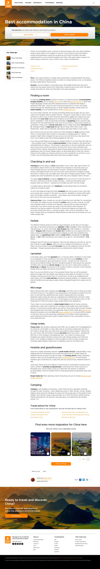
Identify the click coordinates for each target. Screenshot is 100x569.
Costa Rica (56, 547)
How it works (19, 2)
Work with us (36, 547)
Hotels (32, 71)
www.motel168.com (65, 312)
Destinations (37, 2)
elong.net (57, 101)
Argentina (56, 551)
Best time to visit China (68, 417)
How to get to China (36, 417)
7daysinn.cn (86, 310)
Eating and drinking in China (39, 415)
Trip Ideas (28, 2)
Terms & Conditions (63, 557)
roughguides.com (10, 42)
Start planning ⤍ (16, 515)
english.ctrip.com (76, 101)
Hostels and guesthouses (70, 66)
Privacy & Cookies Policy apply (75, 557)
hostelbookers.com (68, 109)
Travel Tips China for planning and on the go (75, 415)
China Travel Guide (61, 463)
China (22, 42)
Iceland (56, 545)
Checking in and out (36, 68)
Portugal (56, 541)
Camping (64, 68)
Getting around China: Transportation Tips (75, 412)
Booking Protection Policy (81, 543)
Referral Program (79, 545)
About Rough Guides (38, 539)
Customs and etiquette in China (40, 412)
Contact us (36, 543)
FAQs (34, 545)
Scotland (56, 549)
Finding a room (35, 66)
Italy (55, 539)
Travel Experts (49, 2)
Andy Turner (47, 478)
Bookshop (59, 2)
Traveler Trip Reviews (80, 541)
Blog (34, 549)
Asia (17, 42)
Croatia (56, 543)
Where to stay (36, 471)
